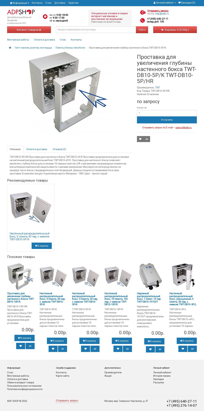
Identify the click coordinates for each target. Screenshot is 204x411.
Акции (107, 375)
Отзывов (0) (59, 149)
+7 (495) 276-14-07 (182, 405)
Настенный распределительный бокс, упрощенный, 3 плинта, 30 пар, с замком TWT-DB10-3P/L (183, 299)
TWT (157, 87)
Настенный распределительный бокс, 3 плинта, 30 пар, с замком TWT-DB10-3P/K (52, 299)
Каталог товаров (29, 29)
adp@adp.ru (162, 13)
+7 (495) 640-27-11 (157, 19)
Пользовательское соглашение (24, 385)
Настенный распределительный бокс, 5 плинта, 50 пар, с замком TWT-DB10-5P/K (29, 236)
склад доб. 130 (155, 21)
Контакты (37, 3)
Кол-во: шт (142, 108)
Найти (142, 29)
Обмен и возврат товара (20, 382)
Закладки (158, 379)
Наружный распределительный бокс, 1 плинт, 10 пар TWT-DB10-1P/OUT (149, 297)
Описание (15, 149)
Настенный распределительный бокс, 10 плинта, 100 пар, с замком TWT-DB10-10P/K (116, 299)
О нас (48, 3)
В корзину (167, 119)
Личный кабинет (162, 372)
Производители (113, 372)
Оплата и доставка (44, 39)
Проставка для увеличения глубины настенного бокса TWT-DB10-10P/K (20, 297)
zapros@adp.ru (184, 127)
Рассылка (158, 382)
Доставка (59, 3)
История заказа (161, 375)
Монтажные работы (18, 39)
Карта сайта (62, 375)
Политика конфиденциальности (24, 389)
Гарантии (73, 3)
